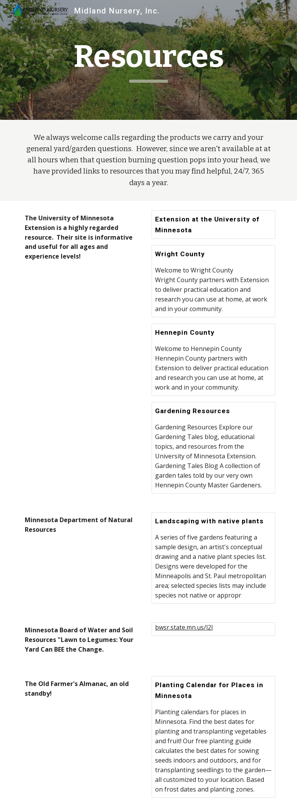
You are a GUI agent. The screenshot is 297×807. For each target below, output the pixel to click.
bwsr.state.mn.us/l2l (184, 627)
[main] (148, 60)
